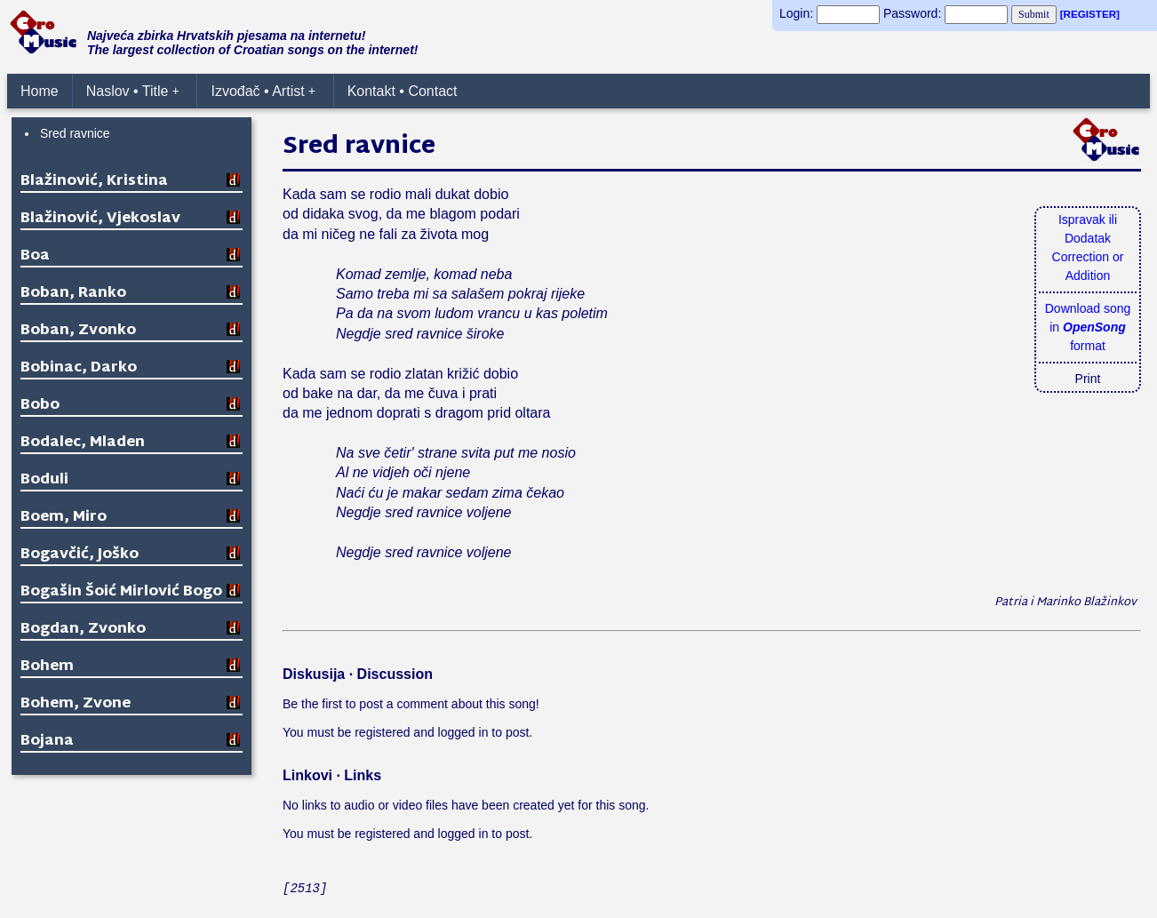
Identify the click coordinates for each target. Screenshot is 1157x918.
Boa (35, 256)
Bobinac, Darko (78, 368)
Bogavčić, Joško (79, 555)
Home (39, 91)
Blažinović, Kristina (94, 182)
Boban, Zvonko (78, 331)
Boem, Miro (63, 518)
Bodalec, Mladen (82, 443)
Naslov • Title (133, 91)
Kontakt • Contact (402, 91)
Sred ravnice (75, 133)
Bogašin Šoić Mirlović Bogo (121, 592)
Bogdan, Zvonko (83, 630)
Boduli (44, 480)
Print (1088, 378)
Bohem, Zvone (75, 704)
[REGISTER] (1090, 14)
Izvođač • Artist (263, 91)
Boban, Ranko (73, 294)
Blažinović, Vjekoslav (100, 219)
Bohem (47, 667)
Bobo (40, 406)
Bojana (47, 741)
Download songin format (1088, 327)
